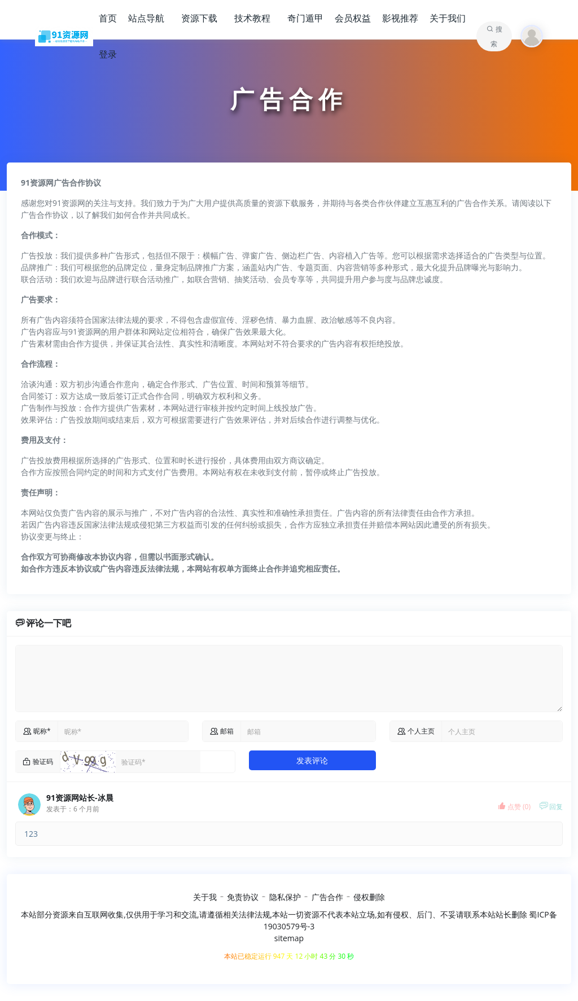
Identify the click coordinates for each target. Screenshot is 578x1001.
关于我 (205, 897)
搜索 (496, 36)
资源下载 (199, 18)
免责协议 (243, 897)
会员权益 (353, 18)
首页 (108, 18)
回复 (551, 806)
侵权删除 (369, 897)
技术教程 (252, 18)
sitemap (289, 938)
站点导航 (146, 18)
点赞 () (514, 806)
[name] (123, 731)
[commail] (307, 731)
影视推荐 (400, 18)
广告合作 (327, 897)
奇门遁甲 (305, 18)
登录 (108, 54)
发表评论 (312, 760)
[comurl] (501, 731)
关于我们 (448, 18)
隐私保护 (285, 897)
